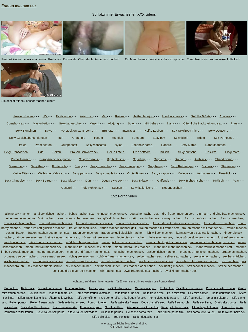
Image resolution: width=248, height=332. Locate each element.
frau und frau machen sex (55, 223)
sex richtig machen (171, 266)
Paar (236, 180)
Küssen (117, 187)
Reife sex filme (202, 302)
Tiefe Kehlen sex (92, 187)
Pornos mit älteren (216, 297)
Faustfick (225, 173)
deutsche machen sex (144, 213)
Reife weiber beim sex (231, 312)
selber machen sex (149, 256)
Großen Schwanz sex (84, 152)
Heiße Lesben (154, 130)
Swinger (180, 159)
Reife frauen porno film (170, 312)
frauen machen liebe (82, 228)
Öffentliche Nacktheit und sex (202, 123)
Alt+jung (114, 123)
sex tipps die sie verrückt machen (75, 270)
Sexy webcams (96, 144)
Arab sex (201, 159)
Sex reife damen (198, 293)
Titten (60, 137)
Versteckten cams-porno (77, 130)
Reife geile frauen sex (174, 307)
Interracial (129, 130)
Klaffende (163, 180)
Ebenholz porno (142, 144)
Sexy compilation (107, 173)
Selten (57, 152)
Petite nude (64, 116)
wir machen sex (110, 270)
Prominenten (43, 144)
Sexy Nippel (69, 180)
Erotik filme (167, 288)
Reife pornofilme (86, 297)
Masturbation (42, 123)
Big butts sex (116, 159)
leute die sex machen (131, 237)
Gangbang (155, 166)
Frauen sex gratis (91, 307)
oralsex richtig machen (161, 251)
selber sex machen (177, 256)
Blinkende (16, 166)
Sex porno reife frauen (201, 312)
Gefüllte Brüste (201, 116)
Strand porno (224, 159)
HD (45, 116)
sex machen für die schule (45, 266)
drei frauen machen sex (177, 213)
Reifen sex (27, 288)
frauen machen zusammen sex (48, 232)
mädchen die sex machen (46, 242)
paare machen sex (53, 256)
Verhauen (204, 173)
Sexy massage (129, 166)
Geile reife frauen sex (71, 302)
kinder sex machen (29, 237)
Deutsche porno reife (139, 312)
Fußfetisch (59, 166)
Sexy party (80, 173)
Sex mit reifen (37, 293)
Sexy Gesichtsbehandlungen (28, 137)
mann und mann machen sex (173, 247)
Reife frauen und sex (126, 293)
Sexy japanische (70, 123)
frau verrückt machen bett (132, 223)
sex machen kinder (107, 266)
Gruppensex (69, 144)
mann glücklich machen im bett (122, 242)
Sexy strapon (161, 173)
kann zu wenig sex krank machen (198, 232)
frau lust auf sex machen (201, 218)
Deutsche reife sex (152, 302)
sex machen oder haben (139, 266)
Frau (234, 123)
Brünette (108, 130)
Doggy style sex (112, 180)
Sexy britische (187, 152)
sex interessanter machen (118, 261)
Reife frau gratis (191, 297)
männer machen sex (49, 251)
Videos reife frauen (60, 293)
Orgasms (160, 159)
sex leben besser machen (156, 261)
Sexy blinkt (181, 137)
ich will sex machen (160, 232)
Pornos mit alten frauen (220, 288)
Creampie (79, 137)
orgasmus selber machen (20, 256)
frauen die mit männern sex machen (176, 223)
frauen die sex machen (219, 223)
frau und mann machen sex (94, 223)
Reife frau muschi (178, 302)
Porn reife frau (176, 293)
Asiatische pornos (232, 307)
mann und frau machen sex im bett (88, 247)
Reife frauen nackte (65, 307)
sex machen (230, 261)
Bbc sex (207, 166)
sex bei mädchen (234, 256)
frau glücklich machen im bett (116, 218)
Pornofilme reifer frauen (18, 312)
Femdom (138, 137)
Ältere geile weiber (60, 297)
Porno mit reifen (97, 302)
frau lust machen (232, 218)
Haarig (99, 137)
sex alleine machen (206, 256)
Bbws (49, 130)
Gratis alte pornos (226, 302)
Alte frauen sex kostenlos (142, 307)
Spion (132, 123)
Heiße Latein (116, 152)
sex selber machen (230, 266)
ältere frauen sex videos (82, 312)
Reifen (120, 116)
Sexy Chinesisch (15, 180)
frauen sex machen (85, 232)
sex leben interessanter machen (197, 261)
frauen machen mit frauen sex (159, 228)
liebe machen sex (160, 237)
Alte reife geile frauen (205, 307)
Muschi (95, 123)
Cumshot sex (16, 123)
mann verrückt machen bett (214, 247)
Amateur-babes (23, 116)
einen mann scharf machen (76, 218)
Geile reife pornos (112, 312)
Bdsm (201, 137)
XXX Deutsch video (120, 288)
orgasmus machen (234, 251)
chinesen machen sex (111, 213)
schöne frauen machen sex (115, 256)
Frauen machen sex (18, 6)
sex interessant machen (82, 261)
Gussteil (67, 187)
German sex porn (145, 288)
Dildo (40, 152)
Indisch (165, 152)
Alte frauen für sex (134, 297)
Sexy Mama (189, 144)
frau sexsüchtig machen (19, 223)
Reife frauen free (153, 293)
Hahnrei (167, 144)
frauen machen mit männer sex (202, 228)
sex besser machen (16, 261)
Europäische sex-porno (55, 159)
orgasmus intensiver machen (199, 251)
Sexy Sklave (140, 180)
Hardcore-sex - (172, 116)
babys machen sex (81, 213)
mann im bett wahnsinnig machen (212, 242)
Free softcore (142, 152)
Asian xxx (86, 116)
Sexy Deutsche (218, 130)
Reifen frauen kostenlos (31, 297)
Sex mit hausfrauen (50, 288)
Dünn (89, 180)
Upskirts (211, 152)
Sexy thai (37, 166)
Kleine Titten (21, 173)
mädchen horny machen (82, 242)
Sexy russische (100, 166)
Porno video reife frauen (163, 297)
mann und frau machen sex (44, 247)
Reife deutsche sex (224, 293)
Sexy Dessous (89, 159)
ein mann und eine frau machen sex (220, 213)
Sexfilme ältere (114, 307)
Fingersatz (232, 152)
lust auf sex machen (231, 237)
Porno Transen (21, 159)
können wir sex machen (98, 237)
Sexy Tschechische (191, 180)
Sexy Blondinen (26, 130)
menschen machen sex (128, 251)
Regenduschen (172, 187)
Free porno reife (109, 297)
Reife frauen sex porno (50, 312)
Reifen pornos (18, 302)
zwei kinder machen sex (181, 270)
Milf (104, 116)
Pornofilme (11, 288)
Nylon (119, 144)
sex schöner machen (201, 266)
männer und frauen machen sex (88, 251)
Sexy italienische (142, 187)
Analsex (225, 116)
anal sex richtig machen (49, 213)
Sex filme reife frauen (189, 288)
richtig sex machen (81, 256)
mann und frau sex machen (132, 247)
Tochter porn (96, 288)
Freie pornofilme (75, 288)
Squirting (139, 159)
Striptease (228, 166)
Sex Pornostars (224, 137)
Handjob (118, 137)
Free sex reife (121, 316)
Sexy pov (159, 137)
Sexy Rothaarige (182, 166)
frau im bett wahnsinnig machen (160, 218)
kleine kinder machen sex (62, 237)
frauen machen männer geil (118, 228)
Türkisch (218, 180)
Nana (171, 123)
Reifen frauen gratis (42, 302)
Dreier (22, 144)
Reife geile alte (100, 316)
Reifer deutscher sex (145, 316)
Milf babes (151, 123)
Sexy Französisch (16, 152)
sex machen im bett (78, 266)
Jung (78, 166)
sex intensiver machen (48, 261)
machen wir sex (14, 242)
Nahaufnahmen (215, 144)
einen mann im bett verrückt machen (30, 218)
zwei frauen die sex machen (142, 270)
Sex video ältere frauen (35, 307)
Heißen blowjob (143, 116)
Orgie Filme (135, 173)
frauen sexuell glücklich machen (122, 232)
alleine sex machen (17, 213)
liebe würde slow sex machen (195, 237)
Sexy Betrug (43, 180)
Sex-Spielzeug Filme (186, 130)
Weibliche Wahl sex (51, 173)
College (183, 173)
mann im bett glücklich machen (166, 242)
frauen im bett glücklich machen (45, 228)
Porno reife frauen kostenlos (93, 293)
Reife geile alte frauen (124, 302)
